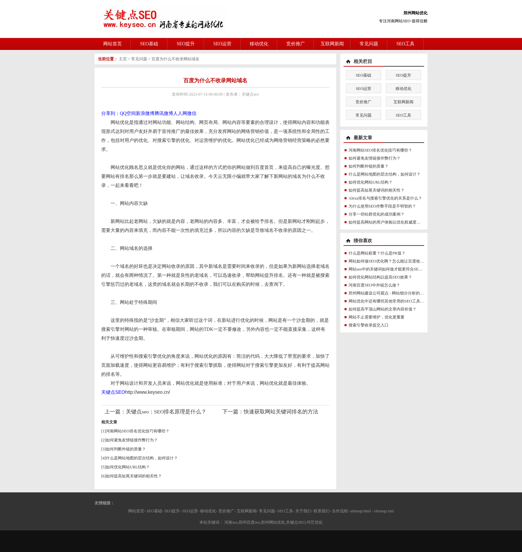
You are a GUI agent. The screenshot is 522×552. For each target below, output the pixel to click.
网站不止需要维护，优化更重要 (376, 317)
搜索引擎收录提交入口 (369, 325)
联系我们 (322, 511)
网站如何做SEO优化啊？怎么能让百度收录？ (388, 261)
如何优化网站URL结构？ (128, 467)
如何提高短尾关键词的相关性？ (134, 476)
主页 (123, 59)
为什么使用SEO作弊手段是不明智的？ (382, 206)
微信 (191, 113)
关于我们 (303, 511)
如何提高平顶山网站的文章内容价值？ (382, 309)
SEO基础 (149, 43)
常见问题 (369, 43)
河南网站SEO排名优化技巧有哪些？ (137, 431)
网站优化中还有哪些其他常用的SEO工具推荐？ (390, 301)
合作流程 (340, 511)
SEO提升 (186, 43)
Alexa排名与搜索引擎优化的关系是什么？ (385, 198)
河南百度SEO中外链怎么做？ (374, 285)
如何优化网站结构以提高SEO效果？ (380, 277)
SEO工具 (405, 43)
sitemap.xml (384, 511)
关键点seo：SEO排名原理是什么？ (166, 411)
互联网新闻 (332, 43)
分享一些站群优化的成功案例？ (376, 214)
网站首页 (112, 43)
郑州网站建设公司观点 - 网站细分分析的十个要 (390, 293)
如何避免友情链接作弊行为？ (132, 440)
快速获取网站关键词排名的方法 (281, 411)
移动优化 (259, 43)
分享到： (110, 113)
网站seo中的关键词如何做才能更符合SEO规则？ (391, 269)
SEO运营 (222, 43)
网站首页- (136, 511)
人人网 (180, 113)
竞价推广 (295, 43)
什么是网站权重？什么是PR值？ (377, 253)
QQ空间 (128, 113)
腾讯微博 (163, 113)
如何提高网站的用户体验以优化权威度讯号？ (388, 222)
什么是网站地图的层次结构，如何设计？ (142, 458)
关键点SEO (113, 392)
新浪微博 (145, 113)
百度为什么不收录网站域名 (175, 59)
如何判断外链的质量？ (126, 449)
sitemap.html (360, 511)
